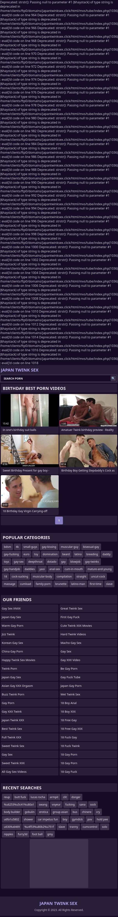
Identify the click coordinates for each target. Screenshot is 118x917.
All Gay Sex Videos (14, 772)
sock (93, 804)
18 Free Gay (69, 720)
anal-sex (54, 569)
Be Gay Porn (69, 668)
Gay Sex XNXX (11, 608)
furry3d (22, 834)
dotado (51, 561)
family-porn (43, 584)
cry (98, 812)
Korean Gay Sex (12, 643)
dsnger (75, 797)
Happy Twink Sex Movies (18, 660)
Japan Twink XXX (13, 720)
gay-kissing (49, 547)
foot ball (37, 834)
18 (5, 576)
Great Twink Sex (71, 608)
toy (36, 554)
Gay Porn (8, 703)
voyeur (56, 804)
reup (7, 797)
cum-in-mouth (74, 569)
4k (17, 547)
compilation (64, 576)
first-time (95, 584)
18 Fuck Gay (69, 737)
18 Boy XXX (68, 711)
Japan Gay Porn (71, 686)
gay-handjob (12, 569)
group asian (60, 812)
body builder (12, 812)
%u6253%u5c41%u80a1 (19, 804)
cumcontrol (90, 827)
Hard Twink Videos (73, 634)
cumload (25, 584)
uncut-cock (98, 576)
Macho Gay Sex (71, 643)
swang (43, 804)
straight (81, 576)
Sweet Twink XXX (13, 763)
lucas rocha (38, 797)
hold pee (102, 819)
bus (75, 812)
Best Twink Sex (12, 729)
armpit (54, 797)
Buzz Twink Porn (13, 694)
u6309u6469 (12, 827)
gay (63, 561)
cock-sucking (20, 576)
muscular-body (42, 576)
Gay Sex (7, 754)
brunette (61, 584)
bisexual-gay (91, 547)
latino (78, 554)
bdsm (7, 547)
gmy (50, 834)
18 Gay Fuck (69, 772)
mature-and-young (99, 569)
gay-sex (19, 561)
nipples (8, 834)
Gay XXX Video (70, 660)
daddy (107, 554)
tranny (74, 827)
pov (89, 819)
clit (65, 797)
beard (66, 554)
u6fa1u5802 (11, 819)
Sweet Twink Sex (13, 746)
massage (9, 584)
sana (82, 804)
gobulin (29, 812)
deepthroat (35, 561)
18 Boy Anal (69, 703)
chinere (87, 812)
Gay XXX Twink (12, 711)
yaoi (42, 569)
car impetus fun (48, 819)
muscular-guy (69, 547)
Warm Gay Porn (12, 625)
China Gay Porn (12, 651)
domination (50, 554)
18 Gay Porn (69, 754)
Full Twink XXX (11, 737)
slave (109, 584)
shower (28, 819)
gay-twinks (92, 561)
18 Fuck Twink (70, 746)
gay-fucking (11, 554)
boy (65, 819)
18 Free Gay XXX (72, 729)
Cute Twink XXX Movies (76, 625)
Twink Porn (9, 668)
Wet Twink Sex (70, 694)
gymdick (77, 819)
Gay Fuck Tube (70, 677)
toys (6, 561)
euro (27, 554)
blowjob (75, 561)
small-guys (30, 547)
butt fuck (20, 797)
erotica (43, 812)
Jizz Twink (8, 634)
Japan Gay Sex (11, 617)
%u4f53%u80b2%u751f (39, 827)
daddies (30, 569)
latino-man (78, 584)
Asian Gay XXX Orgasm (17, 686)
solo (104, 827)
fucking (70, 804)
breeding (92, 554)
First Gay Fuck (70, 617)
